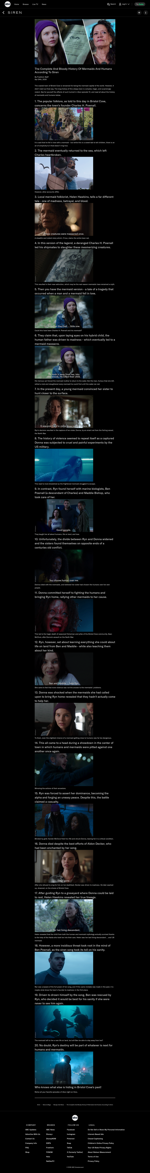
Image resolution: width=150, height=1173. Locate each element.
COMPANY (31, 1125)
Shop (28, 1153)
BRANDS (50, 1125)
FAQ (28, 1148)
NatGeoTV (50, 1162)
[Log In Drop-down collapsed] (124, 4)
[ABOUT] (145, 12)
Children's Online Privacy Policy (100, 1144)
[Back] (3, 12)
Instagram (71, 1135)
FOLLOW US (72, 1125)
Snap (69, 1144)
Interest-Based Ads (95, 1135)
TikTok (69, 1148)
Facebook (70, 1130)
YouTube (70, 1157)
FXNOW (49, 1153)
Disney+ (49, 1135)
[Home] (16, 4)
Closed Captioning (94, 1139)
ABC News (50, 1130)
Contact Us (30, 1139)
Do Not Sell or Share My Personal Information (105, 1130)
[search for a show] (111, 4)
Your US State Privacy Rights (99, 1148)
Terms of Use (92, 1157)
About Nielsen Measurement (98, 1153)
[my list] (139, 12)
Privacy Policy (92, 1162)
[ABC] (8, 4)
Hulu (48, 1157)
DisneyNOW (51, 1139)
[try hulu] (139, 4)
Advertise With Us (33, 1135)
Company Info (32, 1144)
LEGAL (90, 1125)
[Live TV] (35, 4)
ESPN (48, 1144)
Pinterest (70, 1139)
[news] (44, 4)
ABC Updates (31, 1130)
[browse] (26, 4)
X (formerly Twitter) (75, 1153)
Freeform (50, 1148)
